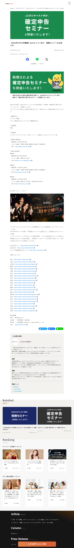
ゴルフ (44, 522)
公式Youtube (17, 389)
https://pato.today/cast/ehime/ (24, 287)
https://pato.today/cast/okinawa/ (24, 271)
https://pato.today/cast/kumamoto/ (25, 299)
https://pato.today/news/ (25, 248)
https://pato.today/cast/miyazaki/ (24, 306)
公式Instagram (18, 391)
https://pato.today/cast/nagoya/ (25, 264)
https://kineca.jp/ (20, 324)
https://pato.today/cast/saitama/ (24, 278)
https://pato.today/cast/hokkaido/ (25, 268)
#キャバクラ (39, 468)
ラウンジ (47, 519)
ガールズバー (55, 519)
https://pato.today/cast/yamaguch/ (25, 301)
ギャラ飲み (50, 522)
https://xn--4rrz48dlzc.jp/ (23, 160)
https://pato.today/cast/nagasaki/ (25, 310)
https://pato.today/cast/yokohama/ (25, 275)
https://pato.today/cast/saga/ (23, 308)
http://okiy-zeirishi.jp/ (22, 146)
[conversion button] (37, 544)
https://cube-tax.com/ (21, 183)
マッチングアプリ (36, 522)
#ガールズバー (16, 468)
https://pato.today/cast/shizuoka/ (25, 280)
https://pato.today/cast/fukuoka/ (24, 266)
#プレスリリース (59, 50)
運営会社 (16, 386)
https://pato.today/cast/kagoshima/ (26, 294)
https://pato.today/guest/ (29, 245)
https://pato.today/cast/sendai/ (24, 273)
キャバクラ (26, 522)
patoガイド (14, 533)
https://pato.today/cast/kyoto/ (23, 282)
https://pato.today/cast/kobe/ (23, 285)
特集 (6, 468)
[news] (37, 32)
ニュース (40, 430)
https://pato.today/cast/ (37, 250)
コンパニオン (32, 519)
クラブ (25, 519)
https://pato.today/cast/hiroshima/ (25, 296)
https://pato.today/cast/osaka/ (24, 261)
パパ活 (13, 519)
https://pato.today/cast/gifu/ (23, 292)
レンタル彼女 (40, 519)
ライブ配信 (19, 519)
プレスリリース (15, 50)
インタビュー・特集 (16, 522)
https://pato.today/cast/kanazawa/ (25, 289)
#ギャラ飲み (16, 503)
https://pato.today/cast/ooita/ (23, 303)
